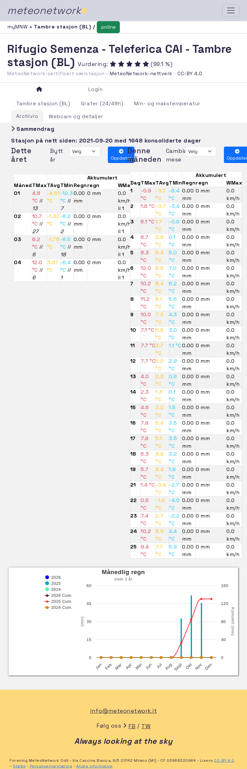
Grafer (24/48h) (102, 103)
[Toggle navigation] (231, 10)
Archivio (27, 116)
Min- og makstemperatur (167, 103)
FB (132, 726)
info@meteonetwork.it (123, 710)
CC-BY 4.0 (189, 73)
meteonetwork (47, 10)
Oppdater (121, 155)
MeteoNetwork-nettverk (141, 73)
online (108, 27)
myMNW (18, 26)
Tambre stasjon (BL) (43, 103)
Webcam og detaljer (76, 116)
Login (95, 89)
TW (146, 726)
